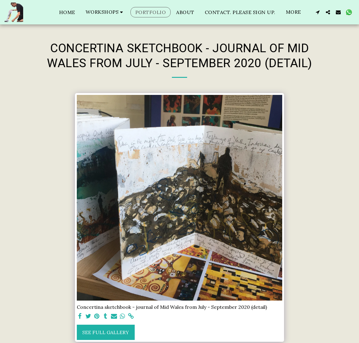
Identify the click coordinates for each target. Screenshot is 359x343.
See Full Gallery (105, 332)
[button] (105, 12)
